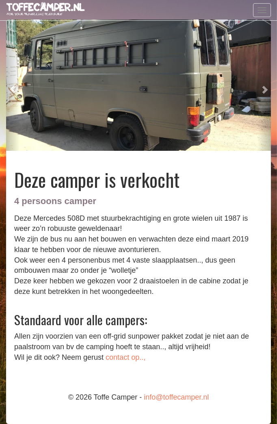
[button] (12, 85)
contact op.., (125, 357)
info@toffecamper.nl (176, 397)
